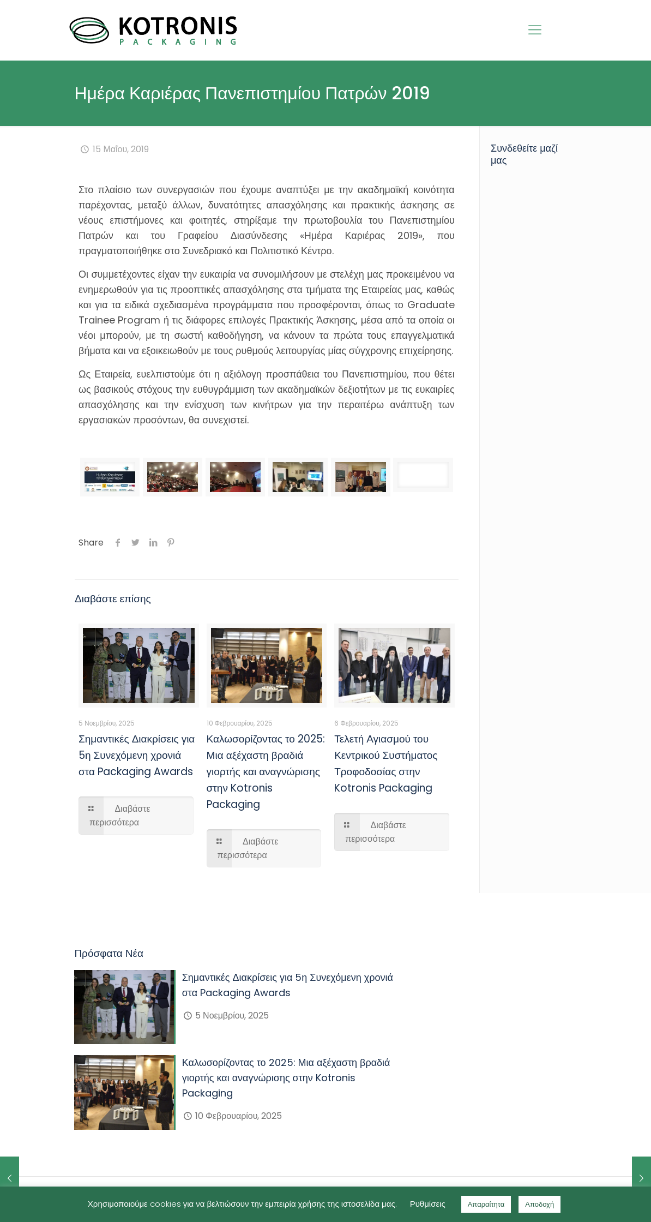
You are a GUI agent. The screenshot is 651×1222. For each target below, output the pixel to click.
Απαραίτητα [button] (486, 1204)
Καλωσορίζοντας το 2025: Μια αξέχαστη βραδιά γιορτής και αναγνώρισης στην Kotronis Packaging (266, 772)
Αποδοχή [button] (539, 1204)
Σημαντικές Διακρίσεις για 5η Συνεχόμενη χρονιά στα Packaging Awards (137, 755)
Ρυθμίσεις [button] (427, 1203)
